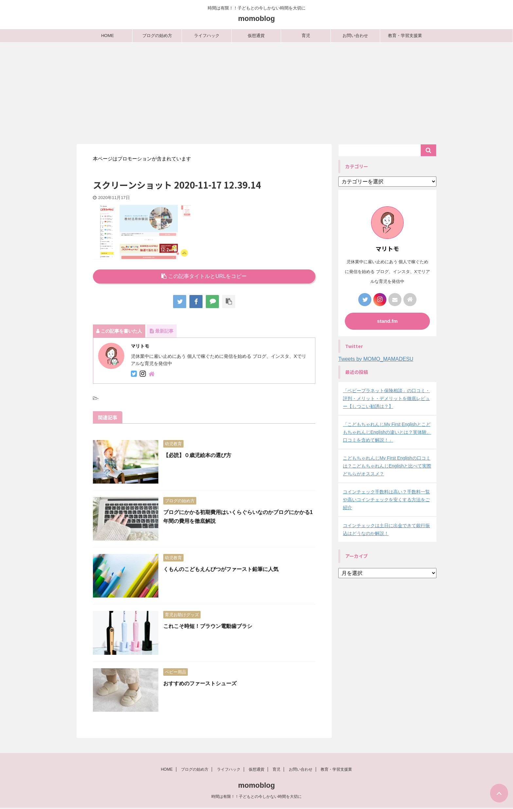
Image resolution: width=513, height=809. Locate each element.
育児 (306, 35)
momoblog (256, 18)
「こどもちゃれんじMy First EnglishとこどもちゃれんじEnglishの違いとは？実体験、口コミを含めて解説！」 (387, 432)
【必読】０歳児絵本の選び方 (197, 455)
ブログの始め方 (157, 35)
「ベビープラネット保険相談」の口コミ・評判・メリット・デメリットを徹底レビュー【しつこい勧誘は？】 (386, 398)
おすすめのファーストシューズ (200, 683)
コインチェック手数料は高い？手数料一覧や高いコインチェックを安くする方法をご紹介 (386, 499)
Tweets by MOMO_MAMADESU (375, 359)
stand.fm (387, 321)
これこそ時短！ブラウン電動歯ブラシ (207, 626)
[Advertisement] (256, 92)
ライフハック (207, 35)
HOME (107, 35)
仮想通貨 (256, 35)
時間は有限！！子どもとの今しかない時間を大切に (256, 797)
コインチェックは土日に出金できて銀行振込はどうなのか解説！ (386, 529)
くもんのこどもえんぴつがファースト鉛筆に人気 (220, 569)
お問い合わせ (355, 35)
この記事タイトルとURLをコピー (204, 276)
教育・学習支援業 (405, 35)
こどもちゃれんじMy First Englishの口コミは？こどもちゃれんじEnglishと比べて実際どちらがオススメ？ (387, 465)
